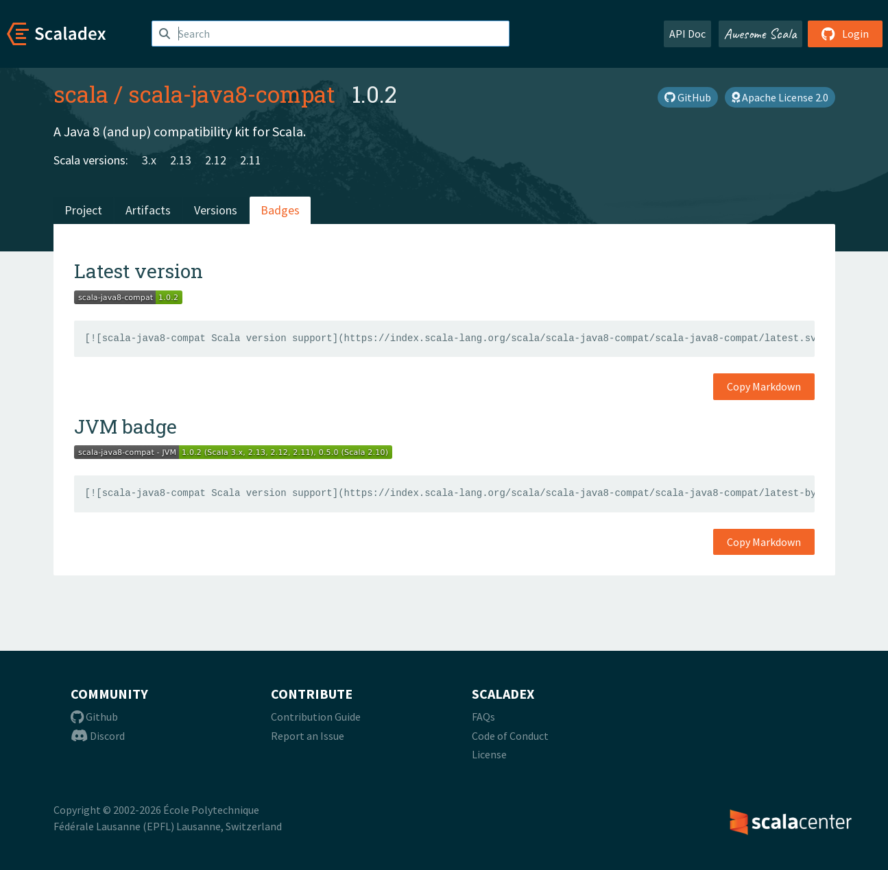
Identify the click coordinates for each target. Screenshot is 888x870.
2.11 (250, 160)
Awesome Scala (760, 33)
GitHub (687, 97)
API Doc (687, 33)
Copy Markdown (764, 386)
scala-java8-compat (231, 94)
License (489, 754)
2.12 (215, 160)
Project (83, 210)
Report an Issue (307, 736)
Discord (98, 736)
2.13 (180, 160)
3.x (149, 160)
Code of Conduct (510, 736)
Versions (215, 210)
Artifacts (148, 210)
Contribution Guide (316, 716)
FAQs (483, 716)
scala (80, 94)
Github (94, 716)
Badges (280, 210)
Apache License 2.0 (780, 97)
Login (845, 33)
